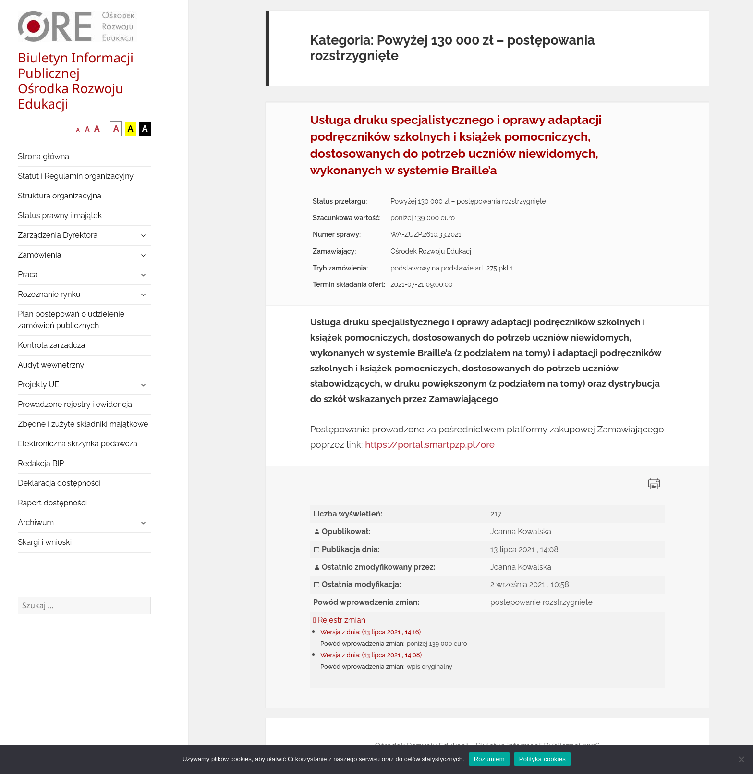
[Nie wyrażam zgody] (741, 759)
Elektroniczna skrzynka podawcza (77, 443)
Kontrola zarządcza (51, 345)
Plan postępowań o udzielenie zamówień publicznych (71, 319)
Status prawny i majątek (60, 215)
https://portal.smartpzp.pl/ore (430, 444)
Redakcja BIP (41, 463)
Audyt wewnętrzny (51, 364)
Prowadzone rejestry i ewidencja (75, 404)
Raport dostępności (52, 502)
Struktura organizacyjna (59, 195)
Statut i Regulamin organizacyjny (76, 176)
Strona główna (43, 156)
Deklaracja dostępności (59, 483)
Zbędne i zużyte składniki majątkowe (83, 424)
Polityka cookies (542, 758)
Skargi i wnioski (45, 542)
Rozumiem (489, 758)
